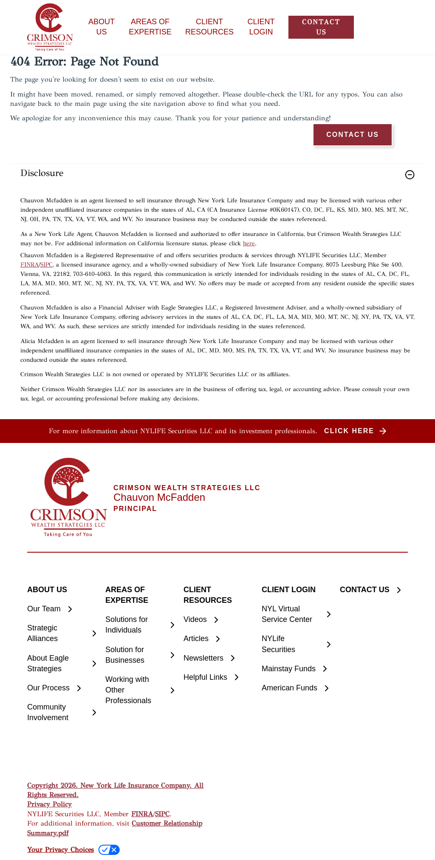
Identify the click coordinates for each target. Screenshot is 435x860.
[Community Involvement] (61, 712)
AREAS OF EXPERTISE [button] (150, 26)
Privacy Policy (49, 804)
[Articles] (217, 638)
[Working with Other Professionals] (139, 690)
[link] (217, 180)
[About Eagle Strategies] (61, 663)
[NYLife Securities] (296, 644)
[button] (321, 27)
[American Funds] (296, 688)
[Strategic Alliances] (61, 633)
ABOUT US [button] (101, 26)
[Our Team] (61, 609)
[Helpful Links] (217, 677)
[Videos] (217, 619)
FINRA (29, 264)
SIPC (46, 264)
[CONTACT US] (374, 590)
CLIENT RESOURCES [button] (209, 26)
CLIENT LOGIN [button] (261, 26)
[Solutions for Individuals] (139, 625)
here (249, 243)
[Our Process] (61, 688)
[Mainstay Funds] (296, 669)
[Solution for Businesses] (139, 655)
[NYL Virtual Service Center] (296, 614)
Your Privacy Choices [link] (60, 850)
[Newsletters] (217, 658)
